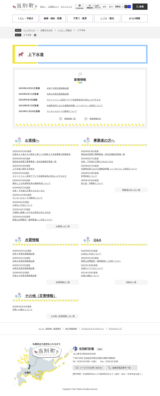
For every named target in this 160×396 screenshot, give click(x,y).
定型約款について (89, 176)
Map (100, 349)
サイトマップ (66, 7)
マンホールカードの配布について (62, 111)
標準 (104, 7)
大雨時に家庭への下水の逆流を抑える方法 (31, 212)
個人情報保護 (71, 329)
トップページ (29, 30)
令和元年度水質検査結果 (23, 268)
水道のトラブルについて (92, 268)
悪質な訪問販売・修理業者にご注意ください (32, 220)
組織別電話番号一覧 (121, 368)
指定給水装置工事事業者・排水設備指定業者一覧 (34, 162)
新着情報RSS (95, 119)
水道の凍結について (90, 276)
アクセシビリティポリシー (92, 329)
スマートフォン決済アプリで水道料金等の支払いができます (74, 100)
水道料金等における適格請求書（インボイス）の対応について (75, 106)
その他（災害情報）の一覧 (63, 316)
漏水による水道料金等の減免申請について (31, 183)
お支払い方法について (22, 205)
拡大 (111, 7)
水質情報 (32, 240)
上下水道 (27, 35)
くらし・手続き (65, 30)
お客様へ (32, 140)
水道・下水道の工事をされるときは (28, 191)
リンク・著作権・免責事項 (49, 329)
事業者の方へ (104, 140)
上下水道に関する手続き (23, 169)
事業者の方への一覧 (131, 190)
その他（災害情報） (41, 296)
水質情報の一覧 (63, 282)
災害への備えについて (22, 310)
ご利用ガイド (53, 7)
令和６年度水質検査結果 (58, 94)
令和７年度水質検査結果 (58, 88)
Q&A (97, 240)
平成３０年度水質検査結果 (24, 276)
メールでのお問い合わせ (91, 368)
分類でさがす (46, 30)
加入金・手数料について (92, 183)
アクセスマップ (115, 329)
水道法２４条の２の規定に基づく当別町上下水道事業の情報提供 (41, 154)
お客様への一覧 (63, 226)
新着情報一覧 (70, 119)
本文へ (43, 7)
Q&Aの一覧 (131, 282)
